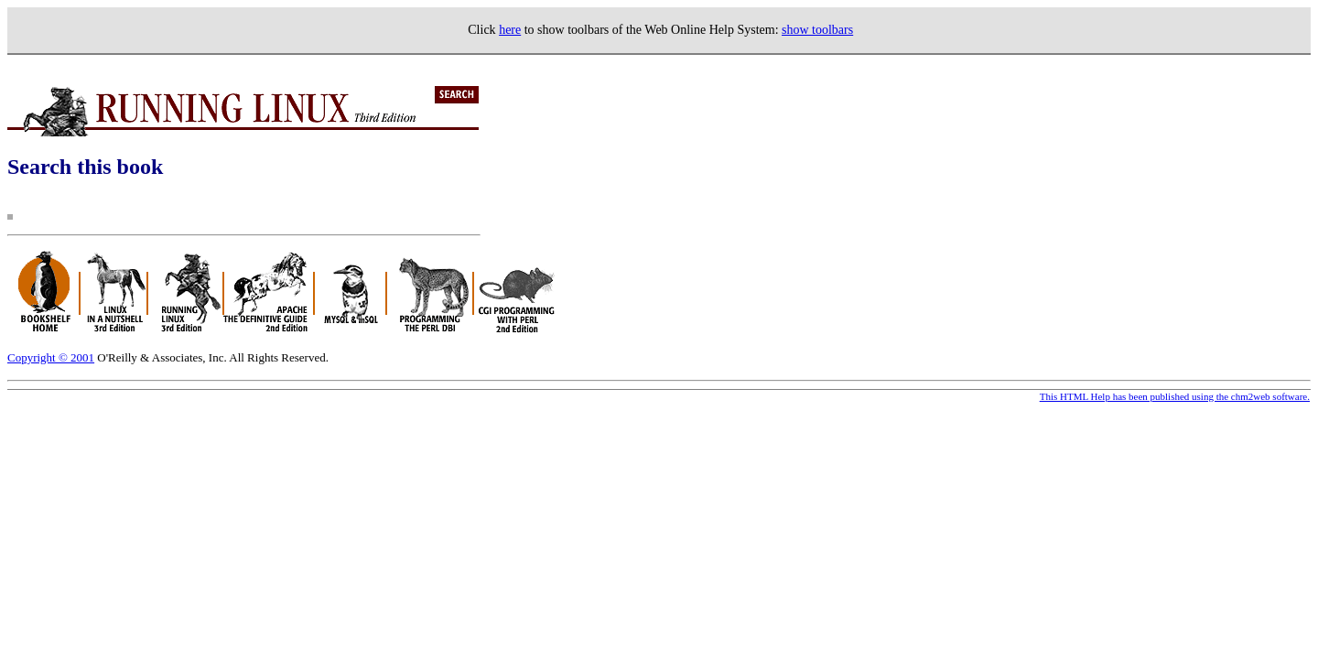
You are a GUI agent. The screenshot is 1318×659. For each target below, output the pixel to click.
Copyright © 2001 (50, 357)
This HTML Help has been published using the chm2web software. (1175, 396)
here (510, 30)
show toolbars (817, 30)
